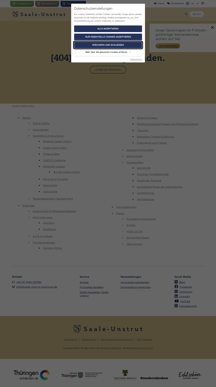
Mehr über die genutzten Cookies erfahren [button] (108, 52)
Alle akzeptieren (108, 28)
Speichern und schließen (108, 44)
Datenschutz (136, 59)
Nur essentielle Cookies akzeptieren (108, 36)
